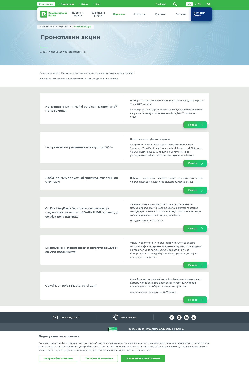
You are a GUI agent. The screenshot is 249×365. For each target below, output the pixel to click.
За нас (84, 4)
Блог (97, 4)
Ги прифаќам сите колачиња (143, 358)
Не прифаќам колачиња (58, 358)
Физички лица (46, 4)
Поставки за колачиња (99, 358)
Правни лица (67, 4)
